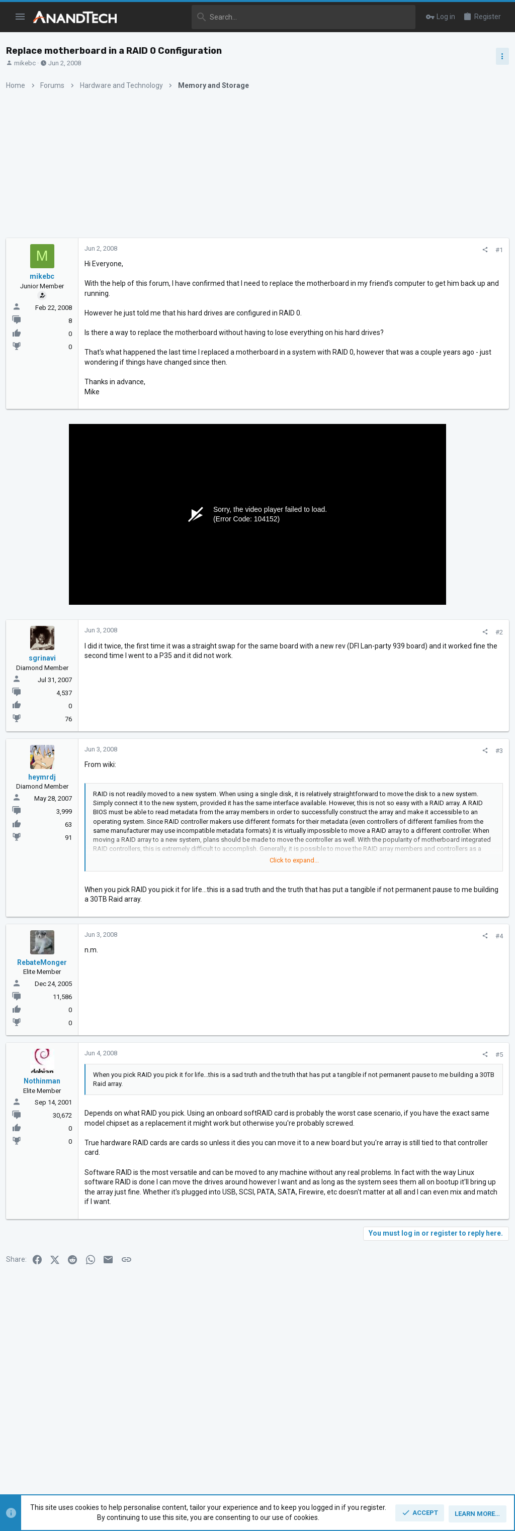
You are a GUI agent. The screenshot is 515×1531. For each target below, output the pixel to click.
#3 (334, 770)
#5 (334, 1074)
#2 (334, 651)
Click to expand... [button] (213, 880)
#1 (334, 250)
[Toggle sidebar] (498, 56)
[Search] (272, 17)
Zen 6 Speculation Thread (434, 805)
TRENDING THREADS (401, 545)
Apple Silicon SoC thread (435, 756)
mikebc (29, 63)
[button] (20, 17)
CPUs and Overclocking (412, 610)
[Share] (320, 250)
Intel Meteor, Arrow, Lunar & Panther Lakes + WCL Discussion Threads (436, 640)
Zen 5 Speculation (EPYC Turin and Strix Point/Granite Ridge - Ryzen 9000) (435, 573)
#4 (334, 955)
